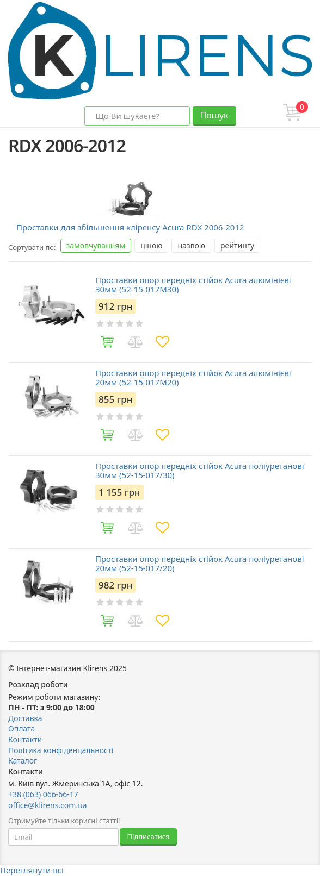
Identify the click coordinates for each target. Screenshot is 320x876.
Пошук (214, 115)
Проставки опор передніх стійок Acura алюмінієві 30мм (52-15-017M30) (193, 284)
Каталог (22, 760)
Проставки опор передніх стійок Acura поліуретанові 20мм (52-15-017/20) (199, 563)
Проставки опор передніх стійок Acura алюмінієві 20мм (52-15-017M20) (193, 377)
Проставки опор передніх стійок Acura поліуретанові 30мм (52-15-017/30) (199, 470)
